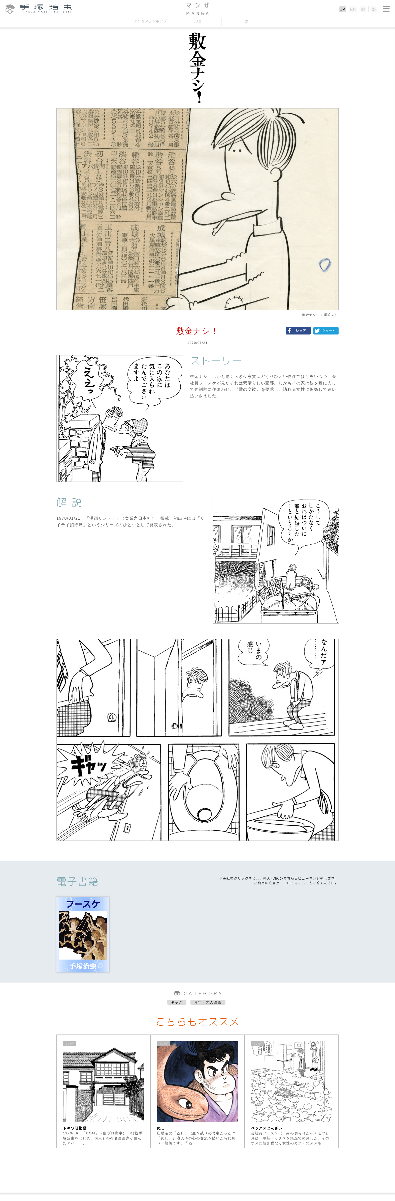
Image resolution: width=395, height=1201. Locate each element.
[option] (104, 1091)
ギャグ (177, 1002)
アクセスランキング (150, 21)
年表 (244, 21)
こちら (303, 883)
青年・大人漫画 (208, 1002)
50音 (197, 21)
